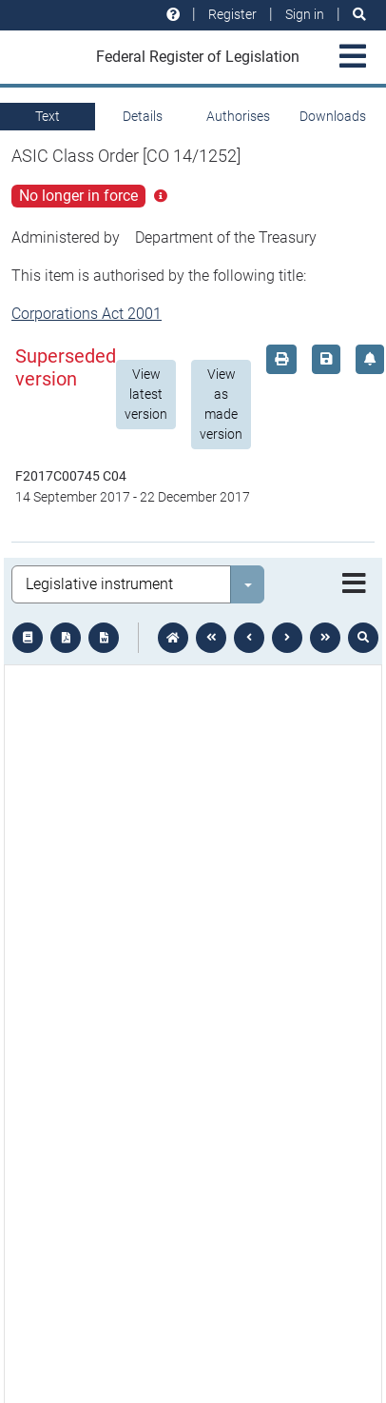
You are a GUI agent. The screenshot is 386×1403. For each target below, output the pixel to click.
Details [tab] (143, 116)
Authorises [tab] (238, 116)
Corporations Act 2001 (86, 314)
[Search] (359, 15)
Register (232, 14)
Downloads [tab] (332, 116)
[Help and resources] (173, 15)
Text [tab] (47, 116)
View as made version (221, 404)
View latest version (146, 394)
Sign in (304, 14)
